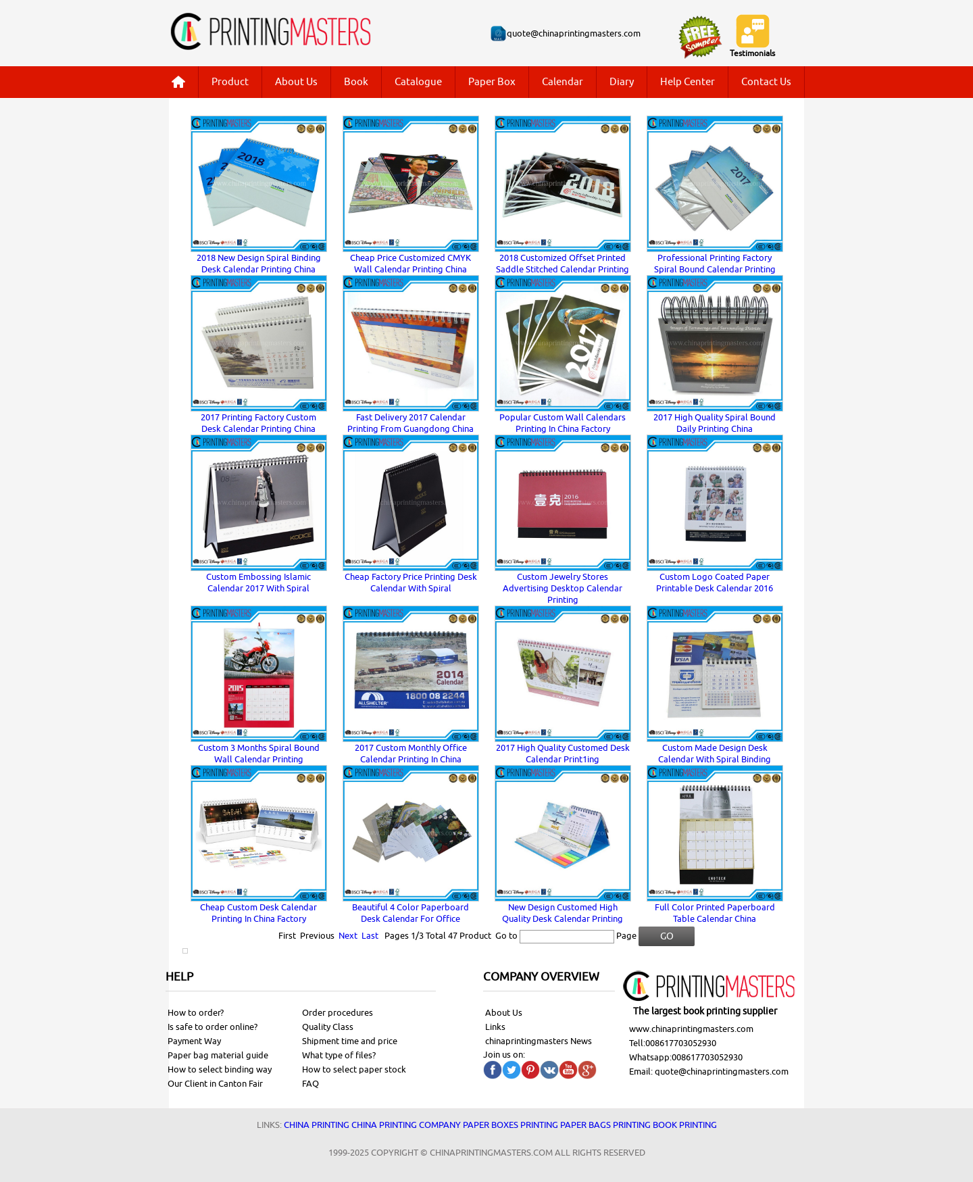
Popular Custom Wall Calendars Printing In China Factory (562, 423)
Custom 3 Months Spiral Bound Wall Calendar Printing (259, 753)
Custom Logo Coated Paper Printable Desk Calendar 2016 (714, 582)
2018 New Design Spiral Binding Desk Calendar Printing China (259, 263)
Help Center (687, 82)
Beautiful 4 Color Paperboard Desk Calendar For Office (410, 913)
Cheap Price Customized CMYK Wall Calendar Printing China (410, 263)
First (287, 935)
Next (348, 935)
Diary (621, 82)
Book (356, 82)
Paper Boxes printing (510, 1125)
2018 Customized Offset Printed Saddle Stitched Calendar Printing (562, 263)
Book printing (685, 1125)
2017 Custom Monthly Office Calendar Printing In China (411, 753)
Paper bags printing (605, 1125)
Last (369, 935)
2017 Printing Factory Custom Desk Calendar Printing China (258, 423)
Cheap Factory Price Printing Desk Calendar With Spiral (411, 582)
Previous (317, 935)
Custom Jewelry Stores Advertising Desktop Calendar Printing (562, 588)
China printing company (406, 1125)
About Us (296, 82)
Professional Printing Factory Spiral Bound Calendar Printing (715, 263)
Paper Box (492, 82)
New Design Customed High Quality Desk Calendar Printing (562, 913)
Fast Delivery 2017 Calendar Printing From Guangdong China (410, 423)
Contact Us (766, 82)
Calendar (562, 82)
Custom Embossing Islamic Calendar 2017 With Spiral (258, 582)
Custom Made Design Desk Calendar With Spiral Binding (714, 753)
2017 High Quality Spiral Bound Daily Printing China (714, 423)
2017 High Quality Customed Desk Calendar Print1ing (563, 753)
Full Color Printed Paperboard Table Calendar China (715, 913)
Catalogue (418, 82)
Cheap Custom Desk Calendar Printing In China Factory (258, 913)
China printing (316, 1125)
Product (230, 82)
